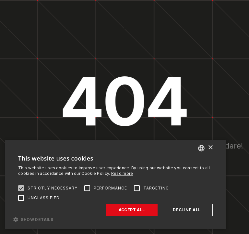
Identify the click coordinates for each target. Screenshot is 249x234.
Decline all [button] (186, 209)
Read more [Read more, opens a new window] (122, 173)
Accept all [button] (132, 209)
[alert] (115, 184)
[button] (115, 219)
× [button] (210, 147)
